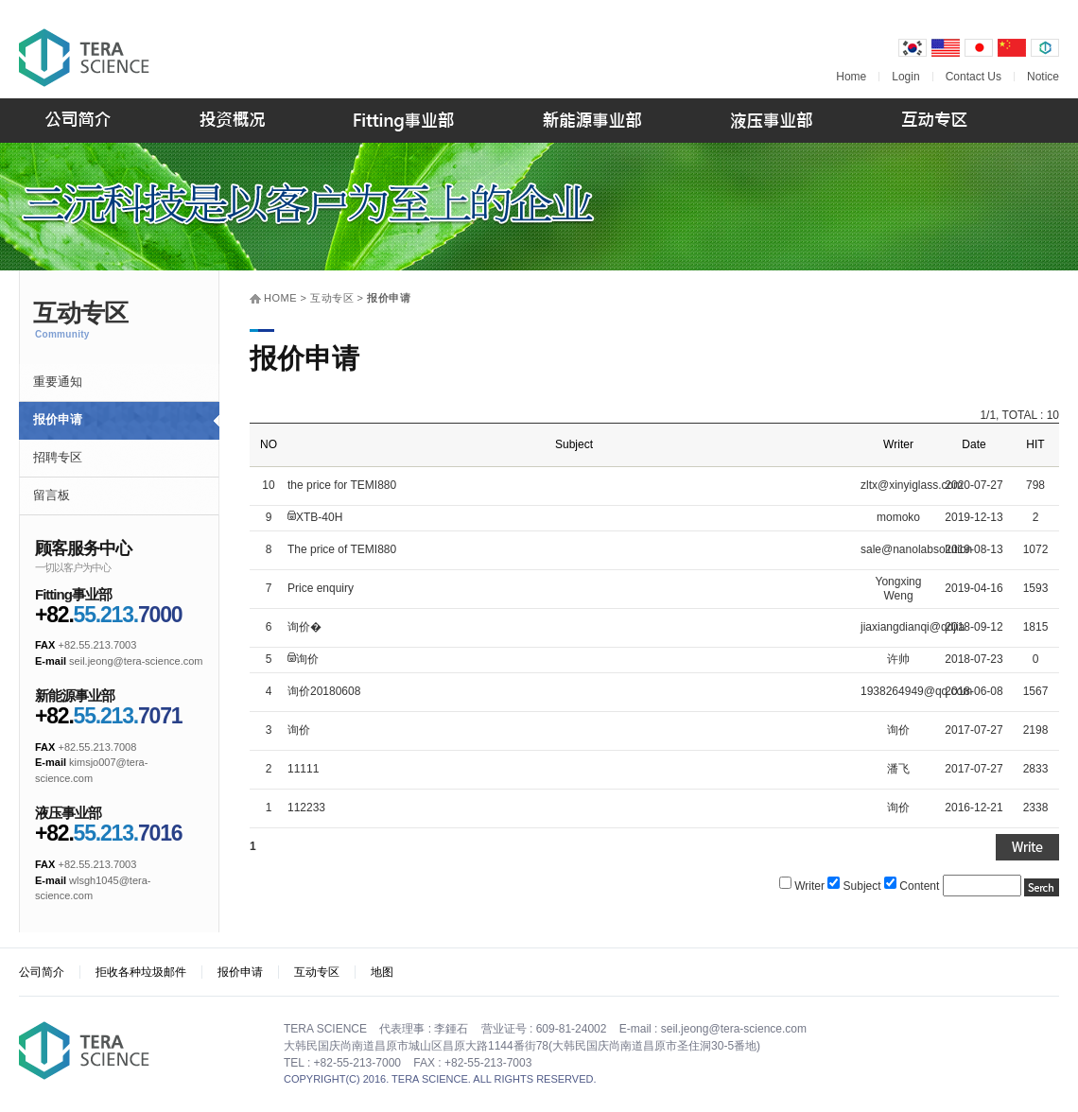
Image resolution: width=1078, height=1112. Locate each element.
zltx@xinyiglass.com (912, 485)
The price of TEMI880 (341, 549)
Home (851, 76)
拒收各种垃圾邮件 (141, 972)
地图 (382, 972)
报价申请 (57, 419)
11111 (303, 768)
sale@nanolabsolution (916, 549)
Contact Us (973, 76)
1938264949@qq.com (916, 691)
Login (905, 76)
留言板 (51, 495)
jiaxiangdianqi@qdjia (913, 627)
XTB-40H (319, 517)
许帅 (898, 659)
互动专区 (316, 972)
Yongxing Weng (899, 589)
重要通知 (57, 381)
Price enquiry (320, 588)
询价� (304, 627)
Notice (1043, 76)
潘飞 (898, 768)
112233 (306, 807)
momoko (898, 517)
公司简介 (41, 972)
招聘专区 (57, 457)
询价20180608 (323, 691)
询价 (307, 659)
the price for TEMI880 (341, 485)
